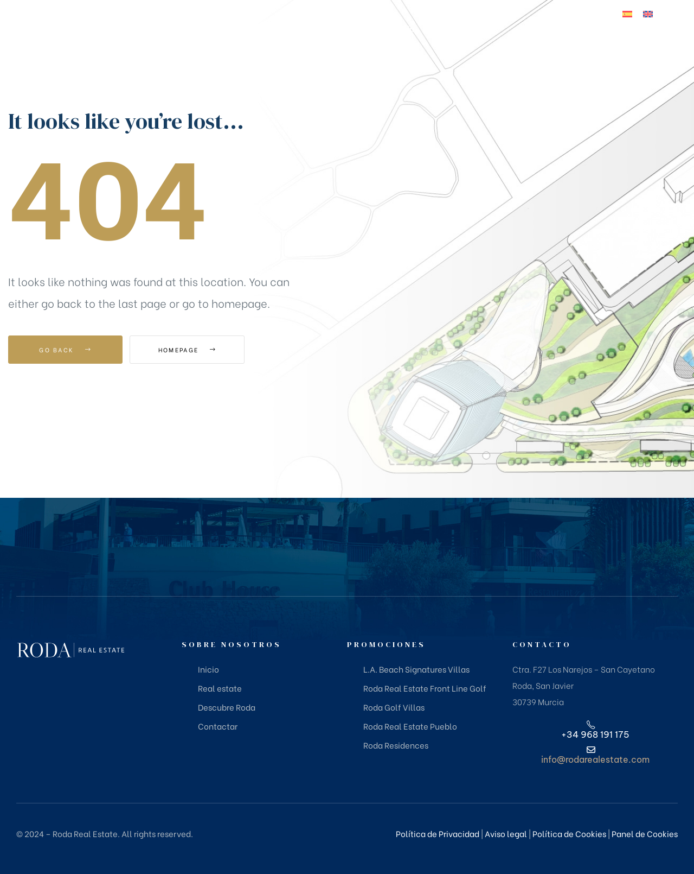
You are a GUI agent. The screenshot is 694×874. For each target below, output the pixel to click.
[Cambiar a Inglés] (648, 13)
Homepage (189, 349)
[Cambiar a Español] (627, 13)
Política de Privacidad (437, 833)
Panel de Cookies (645, 833)
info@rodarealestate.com (595, 759)
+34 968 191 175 (625, 51)
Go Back (65, 349)
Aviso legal (506, 833)
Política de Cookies (569, 833)
